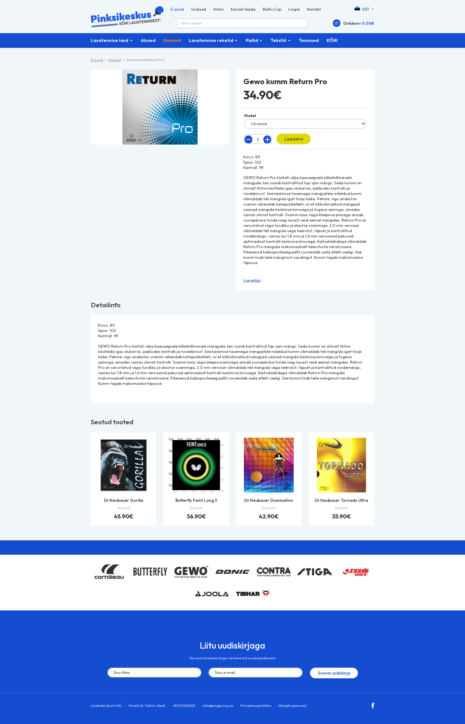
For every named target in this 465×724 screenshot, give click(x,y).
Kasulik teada (243, 10)
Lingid (294, 10)
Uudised (198, 10)
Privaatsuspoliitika (255, 706)
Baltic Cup (272, 10)
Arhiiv (218, 10)
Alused (148, 43)
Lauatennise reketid (211, 43)
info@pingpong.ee (217, 706)
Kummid (172, 43)
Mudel (250, 118)
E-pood (177, 10)
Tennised (309, 43)
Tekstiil (278, 43)
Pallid (252, 43)
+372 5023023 (184, 706)
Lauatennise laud (109, 43)
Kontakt (314, 10)
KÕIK (332, 43)
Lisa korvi (291, 141)
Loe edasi (252, 282)
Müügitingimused (292, 706)
